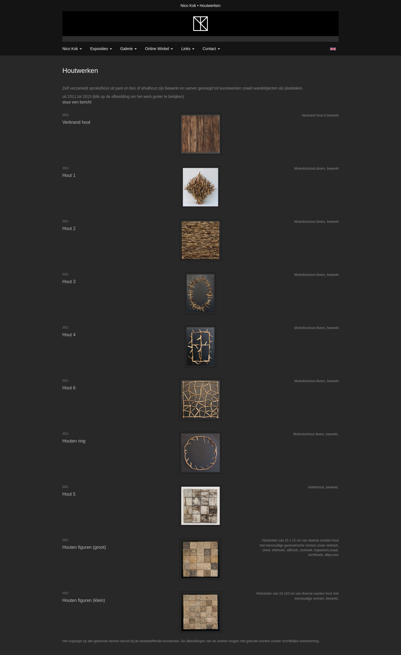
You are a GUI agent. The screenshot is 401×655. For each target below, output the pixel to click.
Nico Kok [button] (72, 48)
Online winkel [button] (159, 48)
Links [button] (187, 48)
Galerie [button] (128, 48)
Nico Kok (188, 5)
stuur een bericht (76, 102)
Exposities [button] (101, 48)
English (333, 49)
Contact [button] (211, 48)
